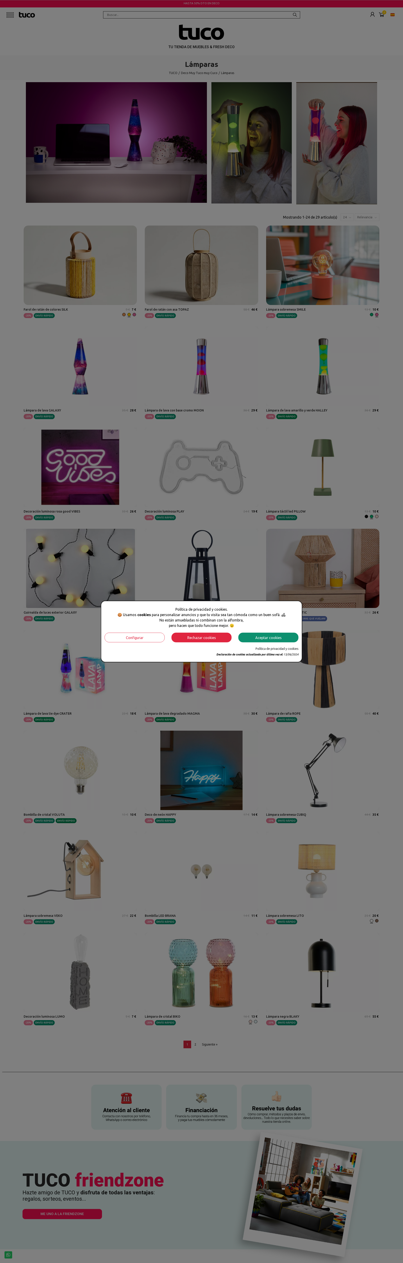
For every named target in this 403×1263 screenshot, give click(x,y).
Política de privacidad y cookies (277, 649)
